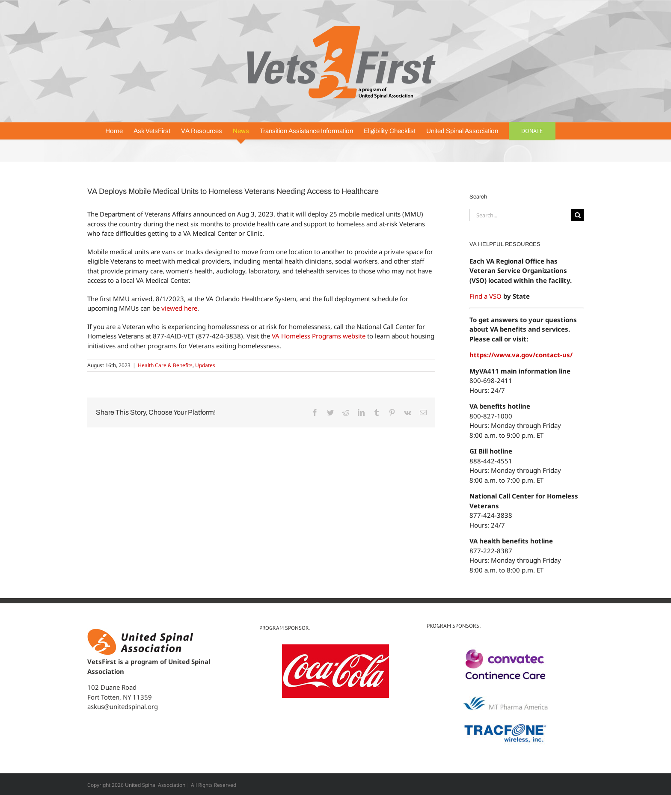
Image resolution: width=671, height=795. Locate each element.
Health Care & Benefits (165, 365)
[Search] (577, 215)
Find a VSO (485, 296)
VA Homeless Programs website (318, 336)
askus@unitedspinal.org (122, 706)
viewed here (179, 308)
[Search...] (520, 215)
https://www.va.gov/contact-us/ (521, 354)
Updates (205, 365)
